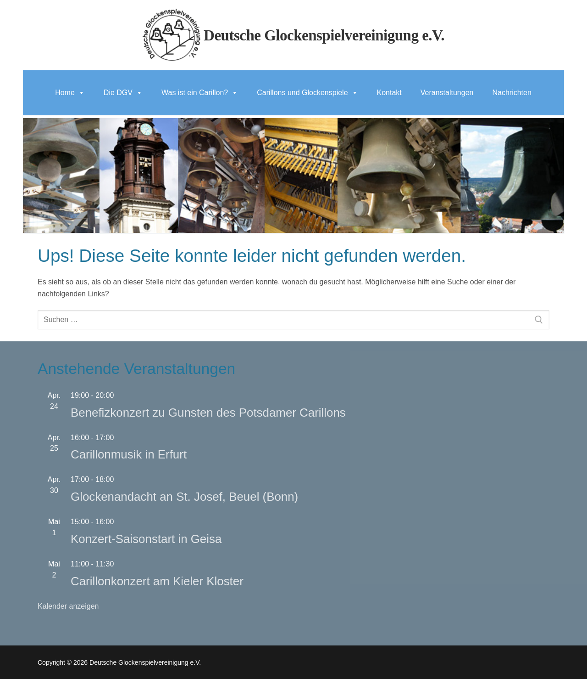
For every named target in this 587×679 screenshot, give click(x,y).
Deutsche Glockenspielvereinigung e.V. (324, 35)
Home (70, 92)
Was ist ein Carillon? (199, 92)
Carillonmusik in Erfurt (129, 454)
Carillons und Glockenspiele (307, 92)
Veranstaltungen (447, 92)
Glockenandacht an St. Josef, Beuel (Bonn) (184, 496)
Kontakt (389, 92)
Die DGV (123, 92)
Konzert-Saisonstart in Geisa (146, 538)
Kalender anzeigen (68, 606)
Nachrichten (511, 92)
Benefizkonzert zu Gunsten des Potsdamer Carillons (208, 412)
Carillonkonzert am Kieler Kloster (157, 581)
